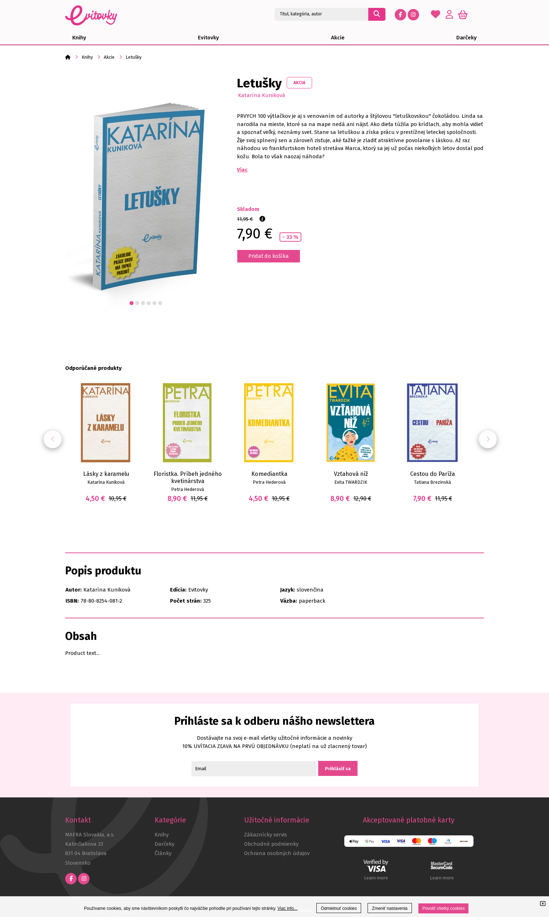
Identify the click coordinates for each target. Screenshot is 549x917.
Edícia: (178, 590)
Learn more (376, 877)
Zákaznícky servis (265, 834)
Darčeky (164, 844)
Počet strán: (185, 601)
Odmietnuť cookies (339, 908)
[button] (488, 439)
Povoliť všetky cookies (443, 908)
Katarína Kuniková (261, 95)
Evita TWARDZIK (350, 482)
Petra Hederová (187, 489)
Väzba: (288, 601)
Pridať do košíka (268, 256)
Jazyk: (287, 590)
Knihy (87, 57)
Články (163, 853)
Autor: (73, 590)
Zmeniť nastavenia (389, 908)
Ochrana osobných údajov (277, 853)
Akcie (109, 57)
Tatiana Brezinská (432, 482)
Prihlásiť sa (338, 768)
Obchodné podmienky (271, 844)
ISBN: (72, 601)
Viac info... (287, 908)
